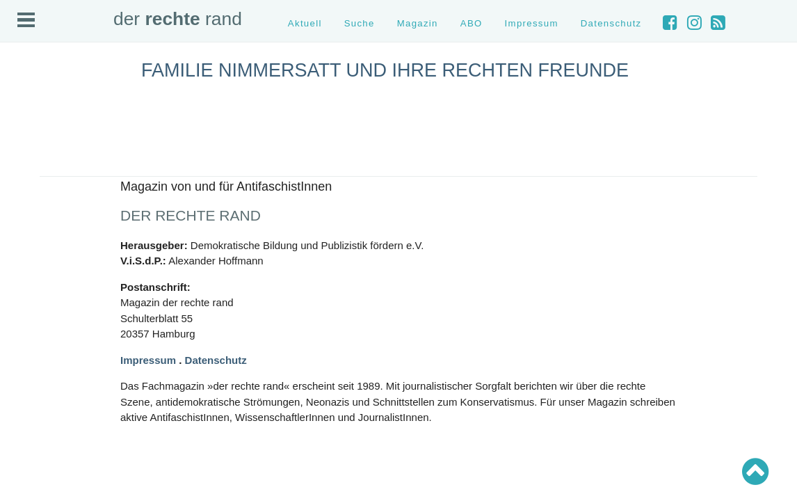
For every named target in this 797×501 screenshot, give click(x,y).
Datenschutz (611, 23)
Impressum (531, 23)
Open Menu (26, 20)
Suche (359, 23)
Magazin (417, 23)
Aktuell (305, 23)
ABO (471, 23)
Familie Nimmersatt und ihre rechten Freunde (385, 70)
